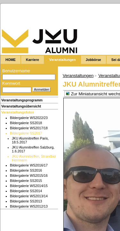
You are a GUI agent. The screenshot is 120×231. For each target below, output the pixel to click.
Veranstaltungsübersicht (21, 106)
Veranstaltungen (78, 75)
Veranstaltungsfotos (17, 112)
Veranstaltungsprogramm (22, 100)
